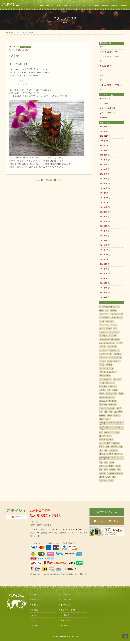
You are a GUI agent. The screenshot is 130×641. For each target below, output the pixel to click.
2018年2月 (104, 183)
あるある (114, 310)
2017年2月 (104, 240)
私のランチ (119, 454)
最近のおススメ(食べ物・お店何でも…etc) (111, 423)
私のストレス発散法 (106, 454)
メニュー (78, 5)
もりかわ (14, 50)
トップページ (10, 32)
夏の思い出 (103, 401)
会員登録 (102, 390)
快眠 (110, 412)
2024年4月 (104, 126)
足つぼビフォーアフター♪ (109, 56)
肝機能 (111, 466)
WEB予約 (123, 5)
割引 (108, 390)
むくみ (109, 361)
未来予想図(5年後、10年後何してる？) (110, 428)
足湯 (113, 477)
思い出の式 (118, 412)
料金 (84, 5)
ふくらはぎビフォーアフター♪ (111, 85)
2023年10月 (104, 145)
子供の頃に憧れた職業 (107, 408)
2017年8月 (104, 212)
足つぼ (101, 477)
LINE (107, 310)
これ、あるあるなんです (109, 52)
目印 (100, 450)
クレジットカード (105, 328)
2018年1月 (104, 188)
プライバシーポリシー (69, 610)
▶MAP (78, 529)
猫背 (120, 447)
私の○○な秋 (113, 450)
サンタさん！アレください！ (109, 332)
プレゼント (103, 350)
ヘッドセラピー (114, 350)
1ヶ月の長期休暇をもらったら (109, 307)
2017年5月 (104, 226)
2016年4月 (104, 288)
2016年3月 (104, 292)
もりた (101, 365)
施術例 (102, 117)
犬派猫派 (114, 447)
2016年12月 (104, 250)
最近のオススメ (104, 419)
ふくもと (102, 347)
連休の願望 (103, 480)
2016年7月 (104, 273)
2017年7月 (104, 217)
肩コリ (117, 466)
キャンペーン (103, 325)
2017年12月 (104, 193)
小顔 (100, 412)
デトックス (112, 336)
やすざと (109, 365)
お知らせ (58, 5)
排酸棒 (109, 415)
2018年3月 (104, 179)
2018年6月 (104, 164)
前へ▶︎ (59, 180)
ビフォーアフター (106, 113)
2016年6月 (104, 278)
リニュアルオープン (106, 368)
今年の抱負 (103, 386)
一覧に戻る (48, 180)
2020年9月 (104, 155)
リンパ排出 (117, 379)
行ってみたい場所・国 (115, 473)
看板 (105, 450)
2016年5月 (104, 283)
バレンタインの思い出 (107, 343)
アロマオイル (103, 314)
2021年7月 (104, 150)
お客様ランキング (68, 5)
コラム (102, 103)
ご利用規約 (65, 615)
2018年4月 (104, 174)
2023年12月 (104, 136)
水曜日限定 (116, 443)
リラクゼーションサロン (107, 372)
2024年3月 (104, 131)
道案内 (111, 480)
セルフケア (103, 336)
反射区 (120, 394)
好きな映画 (112, 404)
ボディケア (103, 357)
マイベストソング (115, 357)
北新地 (114, 390)
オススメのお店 (117, 318)
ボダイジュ (117, 354)
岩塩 (105, 412)
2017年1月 (104, 245)
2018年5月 (104, 169)
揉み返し (117, 415)
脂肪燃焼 (112, 470)
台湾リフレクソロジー (107, 397)
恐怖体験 (21, 50)
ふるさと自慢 (111, 347)
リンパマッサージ (105, 379)
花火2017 (102, 473)
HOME (42, 5)
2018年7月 (104, 160)
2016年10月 (104, 259)
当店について (50, 5)
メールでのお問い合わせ (107, 521)
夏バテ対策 (112, 401)
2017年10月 (104, 202)
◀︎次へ (37, 180)
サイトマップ (66, 620)
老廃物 (111, 462)
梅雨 (100, 432)
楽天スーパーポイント (112, 432)
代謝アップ (112, 386)
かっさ (101, 321)
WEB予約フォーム (107, 512)
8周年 (101, 310)
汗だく (101, 447)
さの (114, 328)
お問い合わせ (114, 5)
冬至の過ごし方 (105, 66)
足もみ (108, 477)
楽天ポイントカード (106, 439)
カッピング (109, 321)
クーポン (113, 325)
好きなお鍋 (103, 404)
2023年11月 (104, 141)
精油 (26, 50)
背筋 (105, 470)
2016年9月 (104, 264)
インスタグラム (104, 318)
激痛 (107, 447)
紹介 (105, 462)
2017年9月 (104, 207)
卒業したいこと (111, 394)
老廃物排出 (103, 466)
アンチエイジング (116, 314)
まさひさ (102, 361)
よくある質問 (104, 5)
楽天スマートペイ (105, 436)
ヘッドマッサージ (105, 354)
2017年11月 (104, 198)
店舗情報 (96, 5)
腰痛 (118, 470)
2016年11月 (104, 254)
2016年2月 (104, 297)
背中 (101, 47)
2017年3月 (104, 236)
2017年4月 (104, 231)
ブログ (89, 5)
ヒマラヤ (119, 343)
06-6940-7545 (45, 515)
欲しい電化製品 (104, 443)
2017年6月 (104, 221)
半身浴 (101, 394)
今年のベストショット (107, 383)
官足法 (118, 408)
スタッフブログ (22, 32)
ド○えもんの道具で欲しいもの (109, 339)
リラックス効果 (104, 376)
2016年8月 (104, 269)
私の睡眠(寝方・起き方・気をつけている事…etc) (111, 458)
